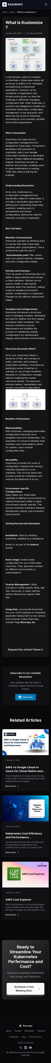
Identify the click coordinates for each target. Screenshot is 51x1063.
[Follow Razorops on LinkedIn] (25, 1047)
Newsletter (29, 1031)
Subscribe (25, 697)
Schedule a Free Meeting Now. (27, 988)
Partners (41, 1031)
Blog (12, 12)
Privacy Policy (35, 1037)
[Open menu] (46, 4)
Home (4, 12)
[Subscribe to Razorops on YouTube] (30, 1047)
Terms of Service (25, 1043)
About (8, 1031)
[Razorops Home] (12, 4)
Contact (18, 1031)
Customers (14, 1037)
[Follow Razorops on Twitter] (20, 1047)
